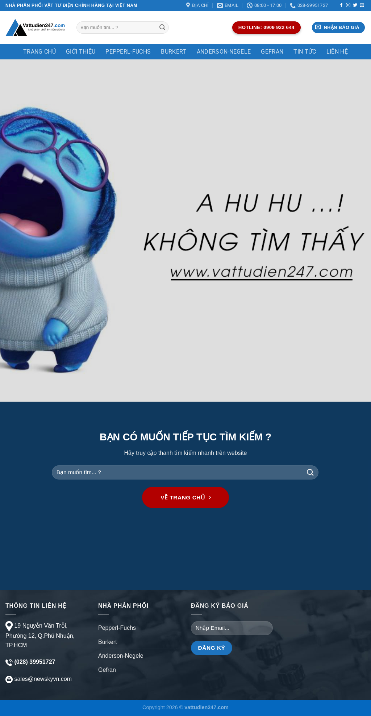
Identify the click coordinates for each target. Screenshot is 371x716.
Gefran (272, 51)
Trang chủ (39, 51)
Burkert (173, 51)
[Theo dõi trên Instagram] (348, 5)
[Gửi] (162, 27)
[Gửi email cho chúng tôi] (362, 5)
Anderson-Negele (224, 51)
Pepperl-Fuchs (128, 51)
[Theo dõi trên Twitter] (355, 5)
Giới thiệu (80, 51)
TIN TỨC (304, 51)
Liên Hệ (337, 51)
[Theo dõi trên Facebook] (341, 5)
